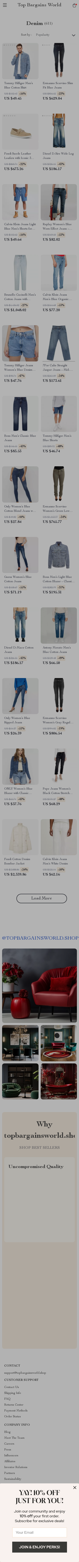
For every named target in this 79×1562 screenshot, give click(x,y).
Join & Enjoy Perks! (39, 1547)
